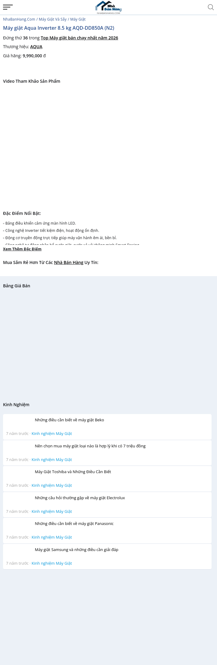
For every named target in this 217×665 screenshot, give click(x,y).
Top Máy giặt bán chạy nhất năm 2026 (79, 38)
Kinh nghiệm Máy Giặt (52, 433)
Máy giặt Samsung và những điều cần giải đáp (76, 549)
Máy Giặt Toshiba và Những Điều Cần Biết (73, 471)
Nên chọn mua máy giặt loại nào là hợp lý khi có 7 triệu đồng (90, 446)
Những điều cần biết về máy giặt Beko (69, 420)
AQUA (36, 46)
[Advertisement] (107, 616)
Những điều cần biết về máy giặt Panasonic (74, 523)
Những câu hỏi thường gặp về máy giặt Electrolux (80, 497)
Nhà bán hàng (68, 262)
